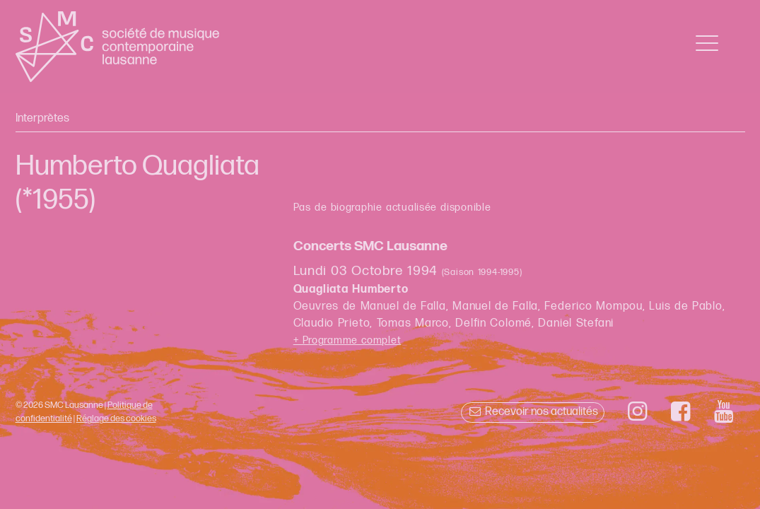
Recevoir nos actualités (532, 412)
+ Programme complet (347, 340)
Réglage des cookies (116, 418)
